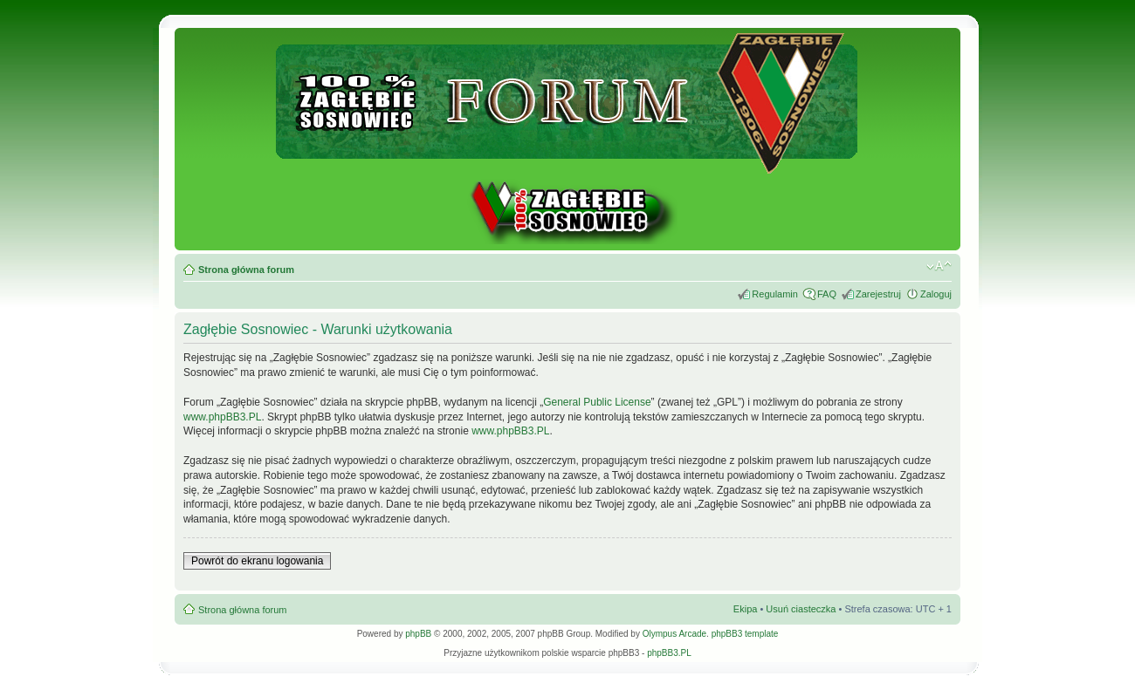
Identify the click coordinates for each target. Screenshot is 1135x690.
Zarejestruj (878, 294)
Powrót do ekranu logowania (257, 561)
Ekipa (745, 609)
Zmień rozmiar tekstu (939, 266)
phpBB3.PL (669, 653)
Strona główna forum (246, 269)
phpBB (418, 634)
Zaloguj (936, 294)
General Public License (596, 402)
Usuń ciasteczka (801, 609)
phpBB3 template (745, 634)
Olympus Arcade (674, 634)
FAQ (826, 294)
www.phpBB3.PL (222, 417)
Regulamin (775, 294)
